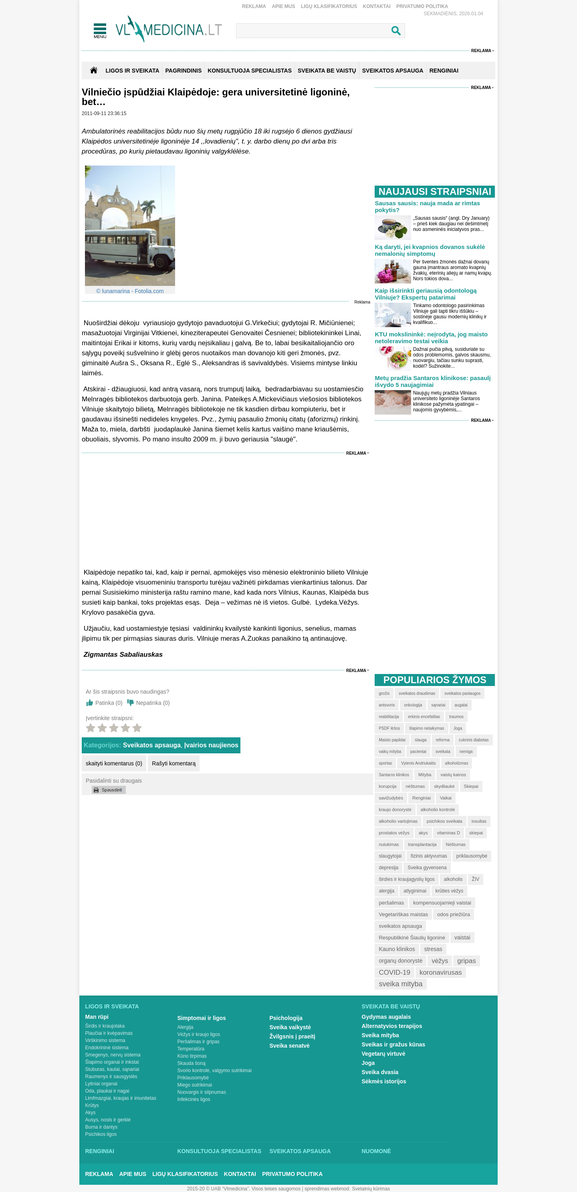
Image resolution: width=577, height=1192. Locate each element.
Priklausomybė (193, 1078)
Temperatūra (191, 1049)
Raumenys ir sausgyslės (111, 1076)
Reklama (254, 6)
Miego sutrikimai (195, 1085)
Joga (368, 1063)
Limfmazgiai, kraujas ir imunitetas (120, 1098)
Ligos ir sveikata (132, 70)
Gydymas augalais (386, 1017)
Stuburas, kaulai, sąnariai (112, 1069)
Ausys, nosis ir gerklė (108, 1120)
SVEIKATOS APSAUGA (393, 70)
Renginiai (99, 1151)
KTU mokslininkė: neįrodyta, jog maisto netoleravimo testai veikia (431, 337)
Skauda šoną (192, 1063)
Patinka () (109, 703)
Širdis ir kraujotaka (105, 1026)
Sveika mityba (380, 1035)
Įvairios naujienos (211, 745)
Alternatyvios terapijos (392, 1026)
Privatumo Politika (422, 6)
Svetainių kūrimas (371, 1189)
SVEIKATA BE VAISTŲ (327, 70)
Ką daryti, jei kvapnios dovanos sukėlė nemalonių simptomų (430, 250)
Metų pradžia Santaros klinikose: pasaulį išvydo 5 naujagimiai (432, 381)
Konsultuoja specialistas (220, 1151)
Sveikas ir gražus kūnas (394, 1044)
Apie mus (283, 6)
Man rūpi (97, 1017)
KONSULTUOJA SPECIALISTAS (250, 70)
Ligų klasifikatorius (329, 6)
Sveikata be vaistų (391, 1006)
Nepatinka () (153, 703)
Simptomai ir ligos (202, 1018)
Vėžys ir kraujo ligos (199, 1034)
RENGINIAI (444, 70)
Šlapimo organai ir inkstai (112, 1062)
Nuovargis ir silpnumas (202, 1092)
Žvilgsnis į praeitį (292, 1036)
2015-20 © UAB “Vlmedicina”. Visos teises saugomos (244, 1189)
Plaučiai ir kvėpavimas (109, 1033)
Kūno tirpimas (192, 1056)
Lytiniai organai (101, 1084)
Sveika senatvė (290, 1045)
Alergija (186, 1027)
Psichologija (286, 1018)
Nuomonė (376, 1151)
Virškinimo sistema (105, 1040)
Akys (90, 1112)
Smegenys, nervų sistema (113, 1055)
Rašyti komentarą (174, 763)
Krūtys (92, 1105)
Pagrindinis (183, 70)
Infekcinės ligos (194, 1099)
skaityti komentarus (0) (114, 763)
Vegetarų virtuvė (384, 1053)
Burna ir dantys (101, 1127)
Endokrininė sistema (107, 1047)
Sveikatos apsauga (152, 745)
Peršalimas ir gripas (199, 1041)
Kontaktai (377, 6)
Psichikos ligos (101, 1134)
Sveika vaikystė (290, 1027)
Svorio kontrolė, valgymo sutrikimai (215, 1070)
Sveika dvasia (380, 1072)
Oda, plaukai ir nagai (107, 1091)
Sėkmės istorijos (384, 1081)
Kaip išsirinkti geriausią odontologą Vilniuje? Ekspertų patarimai (425, 294)
